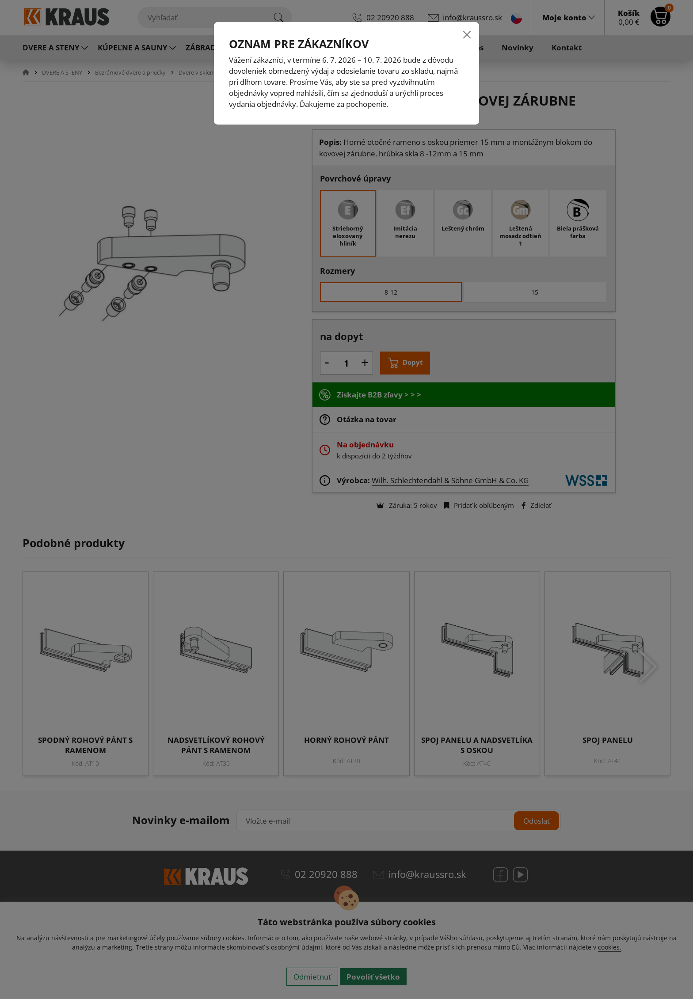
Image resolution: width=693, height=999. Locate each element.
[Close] (466, 34)
